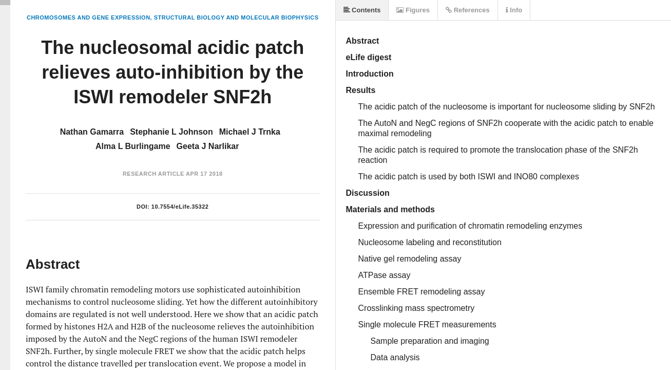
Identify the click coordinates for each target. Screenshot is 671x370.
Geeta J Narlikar (208, 146)
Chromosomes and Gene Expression (88, 17)
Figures (413, 10)
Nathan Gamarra (92, 131)
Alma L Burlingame (132, 146)
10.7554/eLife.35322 (180, 206)
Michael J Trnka (249, 131)
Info (514, 10)
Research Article (153, 174)
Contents (362, 10)
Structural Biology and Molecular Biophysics (236, 17)
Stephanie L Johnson (171, 131)
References (468, 10)
